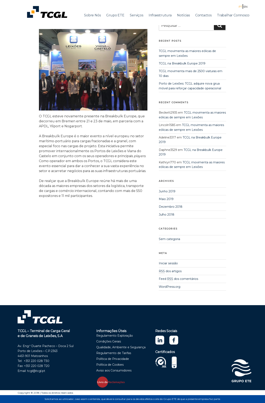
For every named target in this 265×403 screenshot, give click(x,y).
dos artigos (170, 271)
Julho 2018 (166, 214)
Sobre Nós (92, 15)
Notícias (183, 15)
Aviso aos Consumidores (113, 370)
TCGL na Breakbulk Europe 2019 (182, 63)
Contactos (203, 15)
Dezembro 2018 (170, 207)
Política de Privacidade (112, 359)
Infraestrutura (160, 15)
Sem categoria (169, 239)
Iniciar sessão (168, 263)
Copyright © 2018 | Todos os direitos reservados (45, 392)
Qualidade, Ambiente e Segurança (121, 347)
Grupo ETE (115, 15)
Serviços (136, 15)
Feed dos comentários (178, 279)
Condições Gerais (108, 341)
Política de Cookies (110, 365)
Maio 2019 (166, 199)
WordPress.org (169, 287)
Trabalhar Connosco (233, 15)
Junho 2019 (167, 191)
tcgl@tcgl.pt (36, 371)
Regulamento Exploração (114, 335)
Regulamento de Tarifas (113, 353)
